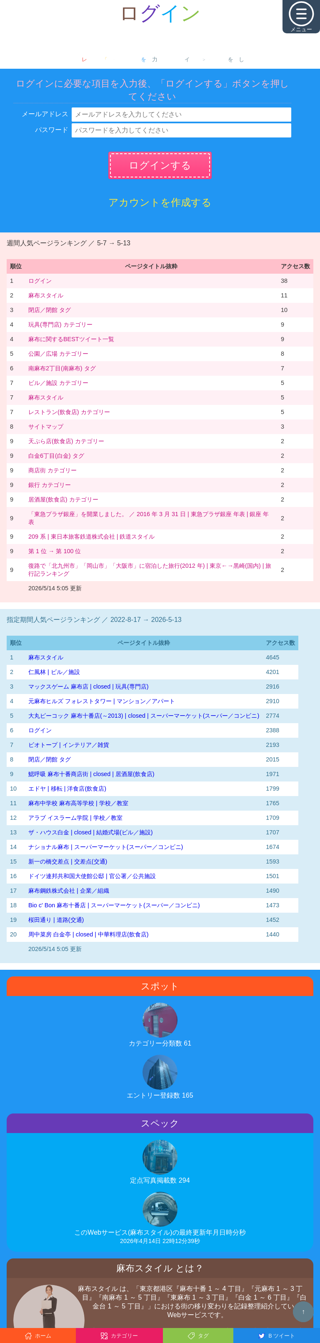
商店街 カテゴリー (52, 470)
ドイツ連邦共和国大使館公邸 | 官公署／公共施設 (92, 876)
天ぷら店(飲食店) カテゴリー (66, 441)
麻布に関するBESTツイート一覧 (71, 339)
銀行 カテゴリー (49, 485)
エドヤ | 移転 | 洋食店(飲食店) (67, 788)
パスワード (51, 129)
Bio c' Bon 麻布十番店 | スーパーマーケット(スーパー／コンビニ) (114, 905)
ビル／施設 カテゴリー (58, 382)
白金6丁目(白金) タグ (56, 455)
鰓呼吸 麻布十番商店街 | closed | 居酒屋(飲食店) (91, 774)
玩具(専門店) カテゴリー (60, 324)
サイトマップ (45, 426)
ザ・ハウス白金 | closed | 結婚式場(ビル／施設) (90, 832)
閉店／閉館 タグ (49, 310)
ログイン (40, 280)
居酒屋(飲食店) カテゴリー (63, 499)
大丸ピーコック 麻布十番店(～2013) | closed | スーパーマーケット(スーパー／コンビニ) (143, 715)
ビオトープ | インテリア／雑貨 (68, 744)
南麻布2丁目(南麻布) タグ (62, 368)
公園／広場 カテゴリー (58, 353)
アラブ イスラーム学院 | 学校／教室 (75, 817)
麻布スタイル (45, 295)
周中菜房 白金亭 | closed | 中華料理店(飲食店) (88, 934)
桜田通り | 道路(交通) (56, 919)
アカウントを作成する (160, 202)
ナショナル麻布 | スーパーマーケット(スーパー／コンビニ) (105, 847)
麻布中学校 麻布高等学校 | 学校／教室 (78, 803)
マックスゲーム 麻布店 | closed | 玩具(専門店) (88, 686)
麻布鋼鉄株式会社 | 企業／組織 (68, 890)
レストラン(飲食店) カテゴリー (69, 412)
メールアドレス (45, 113)
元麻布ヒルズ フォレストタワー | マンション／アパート (101, 701)
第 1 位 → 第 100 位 (54, 551)
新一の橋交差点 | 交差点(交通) (67, 861)
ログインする (160, 165)
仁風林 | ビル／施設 (54, 672)
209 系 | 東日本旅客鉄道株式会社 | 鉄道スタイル (91, 536)
